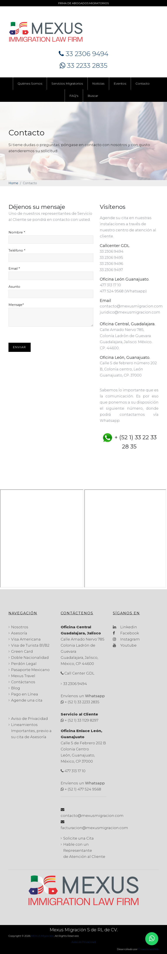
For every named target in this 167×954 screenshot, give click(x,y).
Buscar (93, 96)
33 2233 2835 (83, 65)
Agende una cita (26, 700)
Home (13, 183)
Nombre (16, 232)
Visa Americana (26, 639)
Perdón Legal (24, 663)
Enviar (19, 347)
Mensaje (16, 305)
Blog (15, 688)
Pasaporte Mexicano (30, 670)
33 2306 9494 (83, 54)
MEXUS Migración (42, 935)
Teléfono (16, 250)
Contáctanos (23, 682)
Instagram (126, 639)
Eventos (120, 83)
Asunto (14, 287)
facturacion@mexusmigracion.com (94, 828)
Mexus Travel (23, 676)
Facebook (126, 633)
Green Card (22, 651)
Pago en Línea (24, 694)
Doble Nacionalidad (30, 657)
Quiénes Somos (30, 83)
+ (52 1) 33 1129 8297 (81, 720)
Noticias (98, 83)
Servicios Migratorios (67, 83)
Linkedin (125, 627)
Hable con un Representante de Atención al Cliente (84, 850)
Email (14, 269)
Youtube (125, 645)
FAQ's (73, 96)
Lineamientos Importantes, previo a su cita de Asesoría (31, 730)
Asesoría (19, 633)
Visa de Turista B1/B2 (30, 645)
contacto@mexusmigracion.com (92, 815)
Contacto (142, 83)
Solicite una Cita (78, 838)
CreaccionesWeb (148, 949)
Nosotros (19, 627)
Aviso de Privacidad (29, 718)
